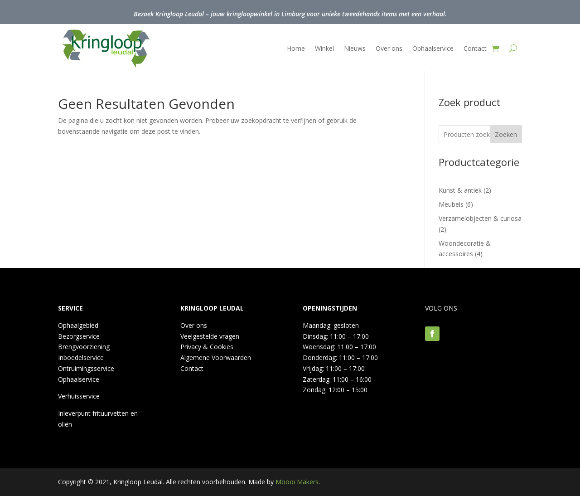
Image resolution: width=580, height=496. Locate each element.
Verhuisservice (79, 396)
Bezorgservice (79, 336)
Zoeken (506, 134)
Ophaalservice (433, 48)
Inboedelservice (81, 357)
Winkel (324, 48)
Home (296, 48)
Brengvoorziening (84, 346)
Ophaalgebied (78, 325)
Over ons (389, 48)
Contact (475, 48)
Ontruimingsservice (86, 368)
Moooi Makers (297, 481)
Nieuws (355, 48)
